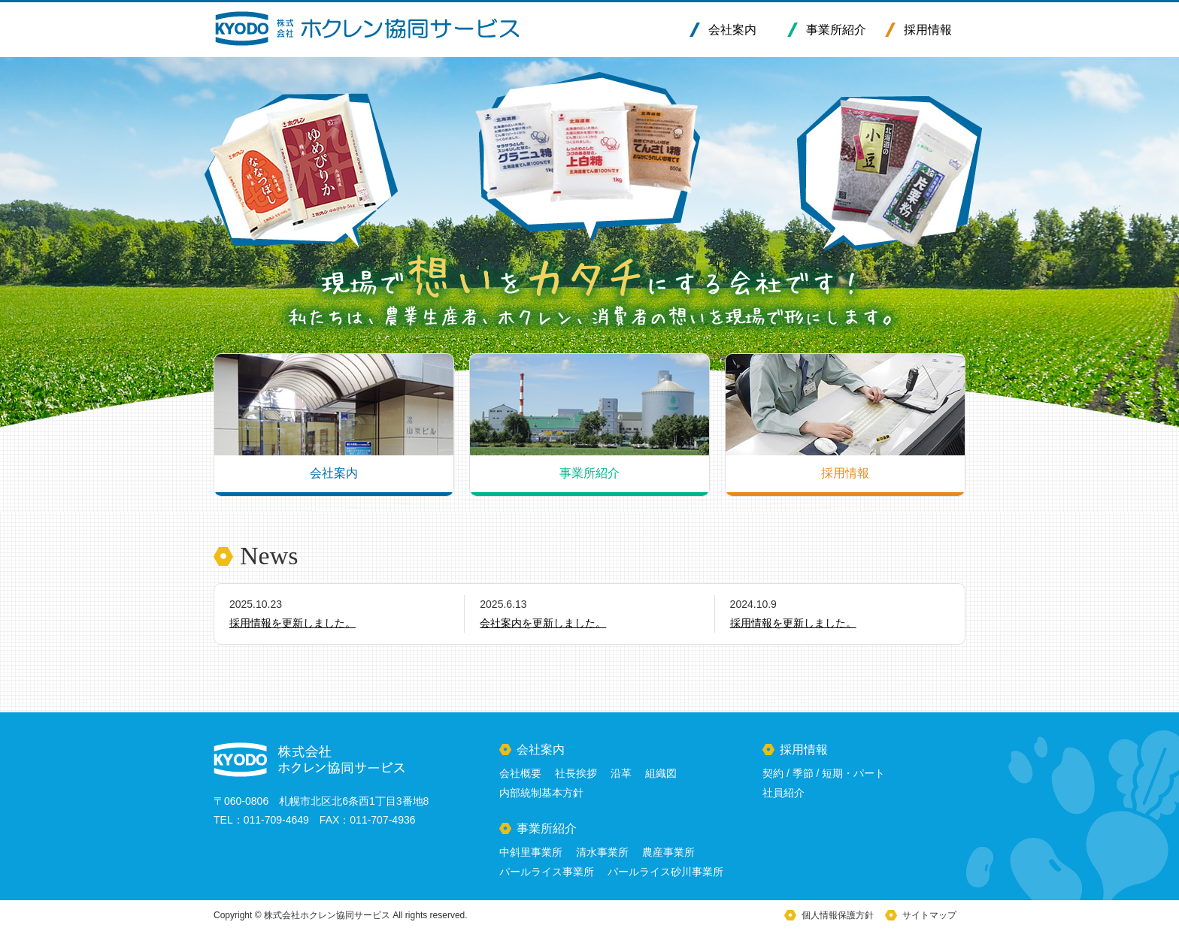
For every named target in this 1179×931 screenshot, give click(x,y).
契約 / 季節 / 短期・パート (823, 773)
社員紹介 (783, 793)
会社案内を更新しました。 (543, 623)
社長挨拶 (576, 773)
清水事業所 (602, 852)
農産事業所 (668, 852)
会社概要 (520, 773)
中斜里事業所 (530, 852)
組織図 (661, 773)
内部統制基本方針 (541, 793)
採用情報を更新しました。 (292, 623)
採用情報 (928, 29)
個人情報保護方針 (838, 915)
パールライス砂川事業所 (665, 872)
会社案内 (732, 29)
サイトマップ (929, 915)
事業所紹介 (836, 29)
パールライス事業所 (546, 872)
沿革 (621, 773)
